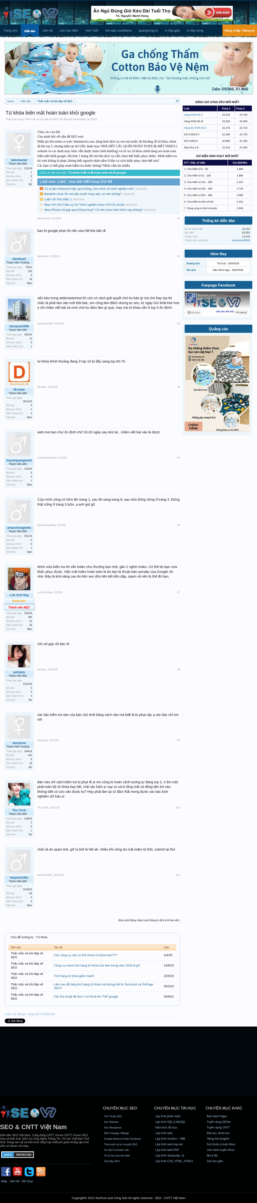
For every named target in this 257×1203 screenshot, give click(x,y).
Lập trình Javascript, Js (169, 1155)
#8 (178, 669)
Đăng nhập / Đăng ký (240, 30)
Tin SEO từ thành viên (116, 1150)
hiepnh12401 (19, 877)
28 (30, 625)
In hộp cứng (195, 30)
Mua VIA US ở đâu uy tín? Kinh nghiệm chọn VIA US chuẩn (84, 204)
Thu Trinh (19, 810)
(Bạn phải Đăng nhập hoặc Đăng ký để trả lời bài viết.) (149, 920)
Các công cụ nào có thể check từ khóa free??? (85, 955)
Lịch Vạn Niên (69, 30)
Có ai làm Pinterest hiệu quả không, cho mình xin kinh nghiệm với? (89, 188)
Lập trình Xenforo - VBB (170, 1138)
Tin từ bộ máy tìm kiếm (117, 1155)
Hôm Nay (218, 254)
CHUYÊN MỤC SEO (120, 1108)
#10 (178, 807)
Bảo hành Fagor (217, 1116)
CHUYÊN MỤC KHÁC (224, 1108)
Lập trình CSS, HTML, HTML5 (174, 1161)
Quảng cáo (218, 329)
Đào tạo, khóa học (218, 1133)
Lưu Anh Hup (19, 595)
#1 (178, 218)
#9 (178, 740)
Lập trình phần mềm (168, 1116)
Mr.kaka (19, 389)
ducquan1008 (19, 326)
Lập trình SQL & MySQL (170, 1122)
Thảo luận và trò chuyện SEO (120, 1144)
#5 (178, 457)
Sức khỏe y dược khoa (221, 1144)
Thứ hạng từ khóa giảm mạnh (74, 976)
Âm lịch (191, 270)
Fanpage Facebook (219, 285)
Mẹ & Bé (212, 1155)
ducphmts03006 (241, 240)
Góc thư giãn (215, 1161)
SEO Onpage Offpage (116, 1133)
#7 (178, 592)
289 (30, 617)
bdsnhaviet (79, 119)
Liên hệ (47, 30)
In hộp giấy (172, 30)
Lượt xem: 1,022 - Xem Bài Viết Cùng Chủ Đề (76, 181)
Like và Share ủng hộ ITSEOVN (30, 1014)
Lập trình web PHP (167, 1150)
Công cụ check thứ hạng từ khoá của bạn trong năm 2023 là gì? (97, 965)
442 (30, 755)
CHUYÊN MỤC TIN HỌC (175, 1108)
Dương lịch (193, 263)
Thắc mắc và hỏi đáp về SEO (41, 119)
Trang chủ (10, 30)
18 (30, 279)
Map (4, 1181)
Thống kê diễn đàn (218, 221)
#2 (178, 256)
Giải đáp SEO (112, 1161)
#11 (178, 874)
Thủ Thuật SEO (113, 1116)
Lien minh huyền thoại (220, 1150)
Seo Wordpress (113, 1127)
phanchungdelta (19, 527)
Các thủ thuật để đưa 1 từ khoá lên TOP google (86, 996)
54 (30, 893)
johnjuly (19, 672)
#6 (178, 525)
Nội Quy (27, 1181)
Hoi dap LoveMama (118, 30)
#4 (178, 386)
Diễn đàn (30, 31)
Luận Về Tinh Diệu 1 (58, 199)
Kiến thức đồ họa (166, 1127)
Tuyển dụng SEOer (219, 1122)
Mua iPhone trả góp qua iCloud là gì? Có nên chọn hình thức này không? (93, 210)
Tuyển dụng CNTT (218, 1127)
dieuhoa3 (19, 259)
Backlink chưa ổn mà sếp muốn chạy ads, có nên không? (83, 194)
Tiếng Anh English (218, 1138)
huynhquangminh (19, 460)
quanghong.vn (148, 30)
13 (30, 338)
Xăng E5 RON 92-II (195, 127)
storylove (19, 743)
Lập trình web (164, 1133)
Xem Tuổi (91, 30)
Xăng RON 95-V (193, 114)
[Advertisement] (128, 1061)
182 (30, 271)
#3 (178, 323)
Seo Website (111, 1121)
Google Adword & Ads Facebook (122, 1138)
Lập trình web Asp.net (169, 1144)
